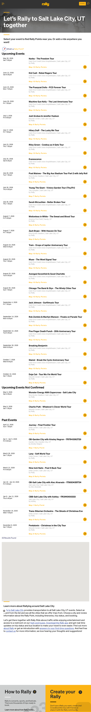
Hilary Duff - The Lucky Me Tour (44, 130)
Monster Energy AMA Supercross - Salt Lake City (52, 392)
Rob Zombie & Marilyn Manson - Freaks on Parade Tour (55, 317)
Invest (82, 3)
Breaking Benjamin (38, 345)
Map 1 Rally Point (37, 448)
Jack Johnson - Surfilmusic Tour (44, 302)
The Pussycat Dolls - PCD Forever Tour (47, 87)
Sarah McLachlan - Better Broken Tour (47, 202)
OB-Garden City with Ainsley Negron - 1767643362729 (55, 439)
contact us (11, 631)
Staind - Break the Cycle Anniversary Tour (49, 360)
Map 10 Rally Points (38, 67)
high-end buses (37, 622)
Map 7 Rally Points (37, 196)
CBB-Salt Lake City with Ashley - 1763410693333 (52, 496)
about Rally (9, 628)
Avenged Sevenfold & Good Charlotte (47, 274)
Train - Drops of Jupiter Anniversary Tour (48, 245)
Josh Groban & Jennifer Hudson (44, 116)
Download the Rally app (57, 622)
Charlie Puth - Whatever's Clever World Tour (50, 407)
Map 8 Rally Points (37, 225)
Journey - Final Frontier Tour (42, 425)
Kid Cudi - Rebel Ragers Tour (43, 73)
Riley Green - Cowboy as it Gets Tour (46, 144)
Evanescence (35, 159)
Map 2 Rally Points (37, 491)
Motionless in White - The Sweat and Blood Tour (52, 216)
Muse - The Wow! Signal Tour (43, 259)
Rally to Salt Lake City (14, 610)
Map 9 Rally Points (37, 124)
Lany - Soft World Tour (39, 453)
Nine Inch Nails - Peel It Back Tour (45, 468)
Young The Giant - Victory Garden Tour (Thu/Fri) (52, 187)
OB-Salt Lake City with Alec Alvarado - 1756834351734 (55, 482)
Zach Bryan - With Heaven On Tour (45, 231)
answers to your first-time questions (57, 628)
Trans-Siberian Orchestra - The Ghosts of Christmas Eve (56, 511)
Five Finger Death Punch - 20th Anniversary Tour (52, 331)
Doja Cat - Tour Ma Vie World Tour (45, 374)
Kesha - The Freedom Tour (41, 58)
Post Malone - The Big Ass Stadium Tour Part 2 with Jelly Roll (58, 173)
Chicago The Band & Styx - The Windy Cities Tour (52, 288)
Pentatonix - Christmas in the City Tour (47, 525)
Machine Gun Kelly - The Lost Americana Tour (51, 101)
